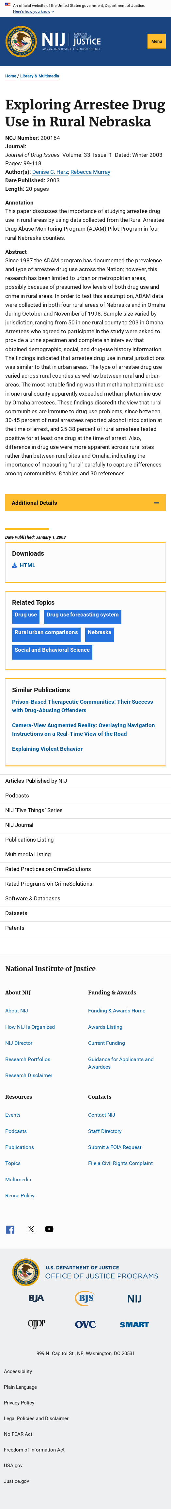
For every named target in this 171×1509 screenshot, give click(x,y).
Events (13, 1115)
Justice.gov (16, 1481)
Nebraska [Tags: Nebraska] (99, 632)
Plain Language (20, 1387)
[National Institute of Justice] (134, 1304)
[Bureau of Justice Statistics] (85, 1307)
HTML (27, 565)
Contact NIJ (101, 1115)
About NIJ (16, 1011)
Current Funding (106, 1043)
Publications (19, 1147)
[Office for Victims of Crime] (85, 1329)
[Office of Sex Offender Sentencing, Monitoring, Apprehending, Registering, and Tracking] (134, 1328)
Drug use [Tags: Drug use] (26, 614)
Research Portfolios (27, 1059)
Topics (13, 1163)
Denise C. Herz (50, 172)
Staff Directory (105, 1131)
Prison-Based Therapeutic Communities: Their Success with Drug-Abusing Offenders (82, 705)
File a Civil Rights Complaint (120, 1163)
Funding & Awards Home (116, 1011)
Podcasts (16, 1131)
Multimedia (18, 1179)
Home (10, 76)
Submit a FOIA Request (114, 1147)
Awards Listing (105, 1027)
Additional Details (34, 503)
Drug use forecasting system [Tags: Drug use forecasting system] (82, 614)
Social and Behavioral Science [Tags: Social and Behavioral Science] (52, 650)
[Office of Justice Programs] (21, 41)
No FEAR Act (18, 1434)
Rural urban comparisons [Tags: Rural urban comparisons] (46, 632)
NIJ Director (18, 1043)
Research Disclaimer (28, 1075)
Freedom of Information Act (34, 1450)
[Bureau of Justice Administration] (36, 1303)
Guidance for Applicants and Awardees (121, 1063)
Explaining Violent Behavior (47, 749)
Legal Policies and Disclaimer (36, 1418)
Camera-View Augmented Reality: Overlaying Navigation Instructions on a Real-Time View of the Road (83, 729)
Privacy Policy (19, 1403)
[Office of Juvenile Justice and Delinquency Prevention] (36, 1330)
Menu (156, 41)
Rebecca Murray (90, 172)
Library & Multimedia (39, 76)
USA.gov (13, 1465)
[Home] (71, 41)
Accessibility (18, 1371)
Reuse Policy (20, 1195)
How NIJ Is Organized (30, 1027)
